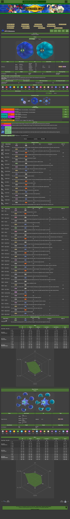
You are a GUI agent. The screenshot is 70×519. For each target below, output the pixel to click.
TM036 (2, 239)
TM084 (2, 278)
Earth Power (7, 257)
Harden (6, 160)
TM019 (2, 225)
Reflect (6, 232)
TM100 (2, 296)
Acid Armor (7, 196)
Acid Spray (7, 167)
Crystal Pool (20, 114)
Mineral (55, 93)
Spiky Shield (7, 164)
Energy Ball (7, 228)
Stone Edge (7, 271)
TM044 (2, 246)
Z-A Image (32, 38)
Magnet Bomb (7, 310)
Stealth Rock (7, 178)
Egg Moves (67, 31)
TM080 (2, 275)
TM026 (2, 228)
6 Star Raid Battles (32, 109)
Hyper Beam (7, 246)
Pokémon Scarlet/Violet (21, 135)
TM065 (2, 271)
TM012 (2, 214)
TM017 (2, 221)
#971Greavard (62, 501)
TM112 (2, 303)
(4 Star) (26, 120)
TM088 (2, 285)
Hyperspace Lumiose (19, 120)
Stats (63, 30)
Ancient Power (7, 171)
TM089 (2, 289)
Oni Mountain (24, 114)
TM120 (2, 307)
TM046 (2, 250)
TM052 (2, 257)
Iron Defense (7, 275)
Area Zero (17, 111)
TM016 (2, 218)
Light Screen (7, 218)
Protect (6, 221)
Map (65, 109)
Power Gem (7, 192)
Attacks (59, 30)
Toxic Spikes (7, 146)
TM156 (2, 314)
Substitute (6, 282)
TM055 (2, 264)
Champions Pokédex (35, 34)
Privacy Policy (38, 506)
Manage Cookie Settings (46, 506)
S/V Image (38, 38)
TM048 (2, 253)
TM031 (2, 232)
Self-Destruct (7, 185)
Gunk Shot (6, 296)
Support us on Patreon (35, 509)
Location (55, 30)
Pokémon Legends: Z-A (7, 135)
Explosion (6, 203)
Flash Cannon (7, 278)
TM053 (2, 260)
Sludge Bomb (7, 260)
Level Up (35, 138)
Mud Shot (6, 250)
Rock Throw (7, 157)
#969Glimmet (8, 501)
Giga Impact (7, 264)
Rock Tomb (6, 239)
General (51, 30)
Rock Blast (7, 182)
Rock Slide (7, 189)
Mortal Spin (7, 153)
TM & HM (43, 138)
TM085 (2, 282)
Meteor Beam (7, 314)
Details (65, 114)
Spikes (6, 285)
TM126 (2, 310)
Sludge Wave (7, 199)
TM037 (2, 243)
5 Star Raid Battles (25, 109)
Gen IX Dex (35, 33)
